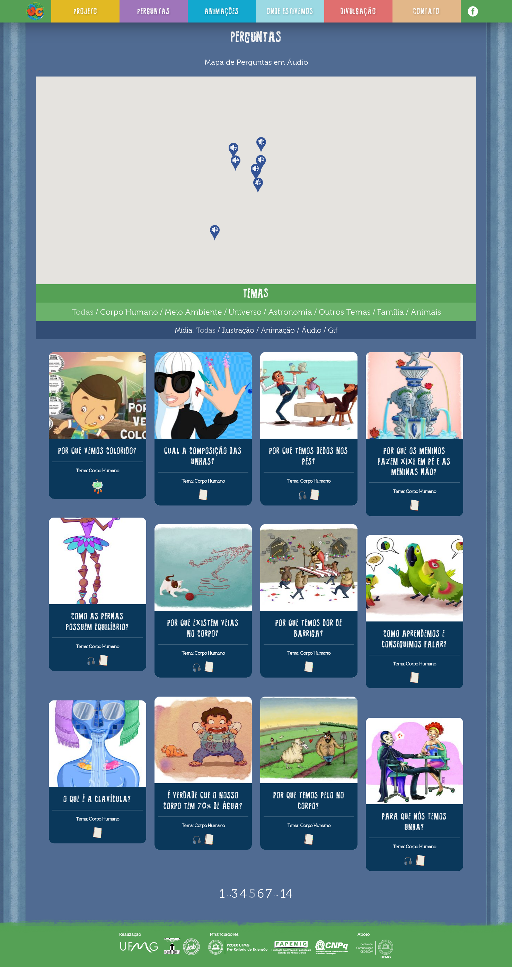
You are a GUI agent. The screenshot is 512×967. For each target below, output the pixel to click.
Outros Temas (345, 312)
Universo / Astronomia (270, 312)
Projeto (85, 11)
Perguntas (153, 11)
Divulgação (358, 11)
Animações (221, 11)
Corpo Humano (129, 312)
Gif (333, 330)
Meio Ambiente (193, 312)
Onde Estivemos (290, 11)
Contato (426, 11)
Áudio (311, 330)
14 (286, 893)
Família (390, 312)
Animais (426, 312)
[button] (261, 145)
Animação (278, 330)
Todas (82, 312)
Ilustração (238, 330)
